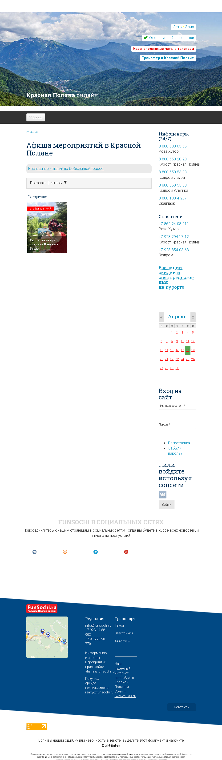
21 (166, 359)
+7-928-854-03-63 (174, 250)
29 (172, 368)
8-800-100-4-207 (173, 198)
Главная (32, 132)
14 (166, 350)
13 (161, 350)
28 (166, 368)
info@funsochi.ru (98, 625)
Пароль (164, 424)
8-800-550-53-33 (173, 172)
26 (193, 359)
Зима (189, 27)
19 (193, 350)
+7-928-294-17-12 (174, 237)
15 (172, 350)
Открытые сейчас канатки (171, 38)
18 (187, 350)
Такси (119, 625)
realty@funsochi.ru (99, 692)
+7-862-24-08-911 (174, 224)
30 (177, 368)
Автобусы (122, 641)
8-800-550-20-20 (173, 159)
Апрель (177, 316)
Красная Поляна (62, 95)
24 (182, 359)
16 (177, 350)
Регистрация (179, 443)
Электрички (124, 633)
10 (182, 341)
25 (187, 359)
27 (161, 368)
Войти (166, 504)
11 (187, 341)
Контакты (181, 707)
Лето (177, 27)
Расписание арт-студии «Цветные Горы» (44, 244)
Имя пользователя (172, 405)
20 (161, 359)
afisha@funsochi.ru (100, 671)
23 (177, 359)
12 (193, 341)
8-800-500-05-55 (173, 146)
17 (182, 350)
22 (172, 359)
